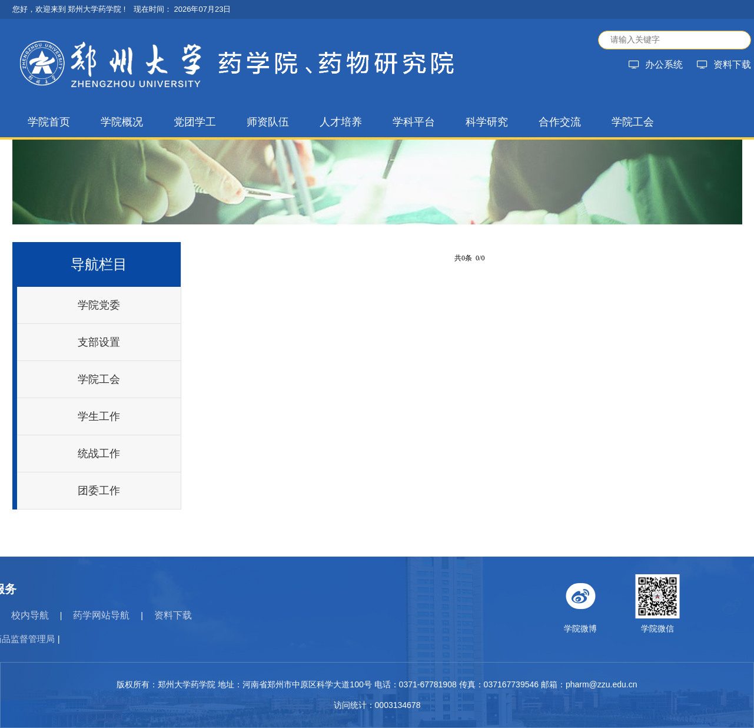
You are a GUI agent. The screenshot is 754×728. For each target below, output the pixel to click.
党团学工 (195, 122)
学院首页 (49, 122)
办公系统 (656, 64)
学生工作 (99, 416)
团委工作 (99, 491)
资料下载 (724, 64)
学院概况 (122, 122)
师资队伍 (268, 122)
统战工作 (99, 453)
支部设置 (99, 342)
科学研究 (487, 122)
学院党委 (99, 305)
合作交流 (560, 122)
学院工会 (633, 122)
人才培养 (341, 122)
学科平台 (414, 122)
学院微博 (670, 603)
